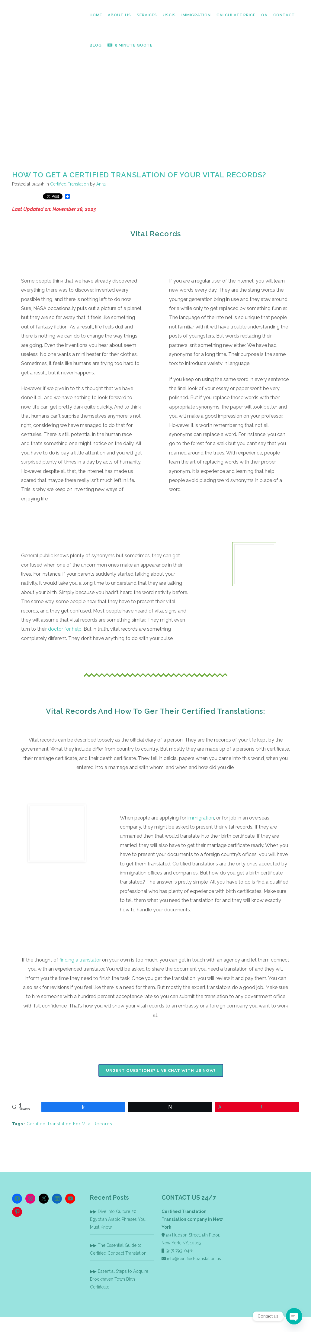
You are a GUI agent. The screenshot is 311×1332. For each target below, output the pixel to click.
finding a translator (80, 960)
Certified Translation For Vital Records (69, 1123)
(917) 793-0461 (179, 1250)
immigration (201, 818)
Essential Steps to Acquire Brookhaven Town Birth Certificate (119, 1279)
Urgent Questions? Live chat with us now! (161, 1070)
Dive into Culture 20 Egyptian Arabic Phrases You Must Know (118, 1219)
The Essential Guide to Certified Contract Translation (118, 1249)
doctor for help (65, 629)
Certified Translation (69, 184)
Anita (101, 184)
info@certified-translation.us (194, 1258)
